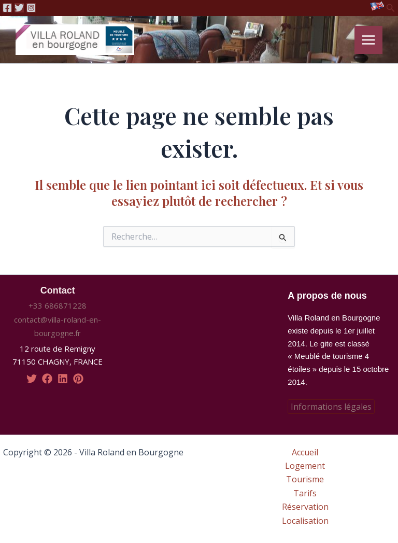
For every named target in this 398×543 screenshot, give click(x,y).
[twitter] (31, 378)
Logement (305, 465)
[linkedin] (63, 378)
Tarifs (305, 493)
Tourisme (305, 479)
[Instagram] (31, 7)
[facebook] (47, 378)
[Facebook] (7, 7)
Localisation (305, 520)
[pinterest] (78, 378)
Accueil (305, 452)
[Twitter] (19, 7)
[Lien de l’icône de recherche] (390, 8)
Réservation (305, 507)
